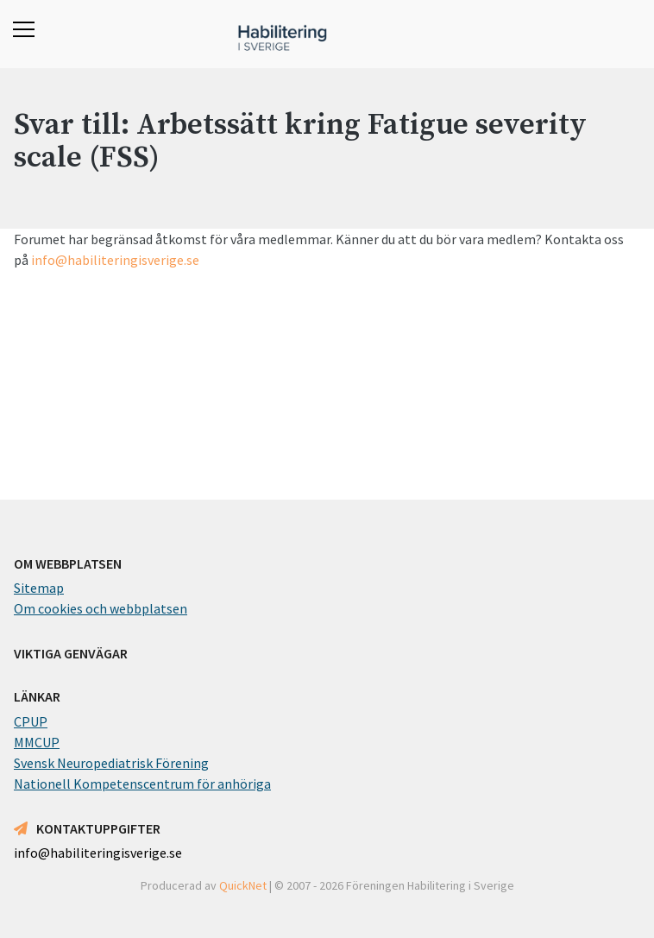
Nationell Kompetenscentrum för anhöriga (142, 783)
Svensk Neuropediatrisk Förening (111, 762)
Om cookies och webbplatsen (100, 608)
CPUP (30, 721)
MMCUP (37, 742)
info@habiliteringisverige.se (115, 259)
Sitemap (39, 587)
